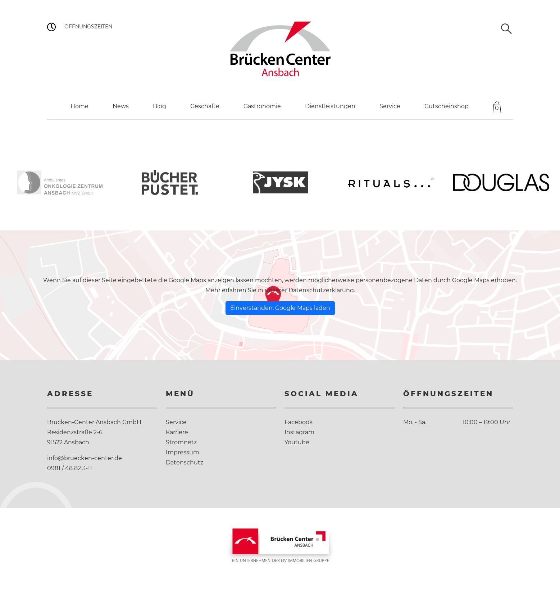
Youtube (296, 442)
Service (176, 422)
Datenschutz (184, 462)
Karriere (177, 432)
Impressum (182, 452)
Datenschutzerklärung (321, 290)
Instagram (299, 432)
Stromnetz (181, 442)
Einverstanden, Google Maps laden (280, 307)
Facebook (298, 422)
